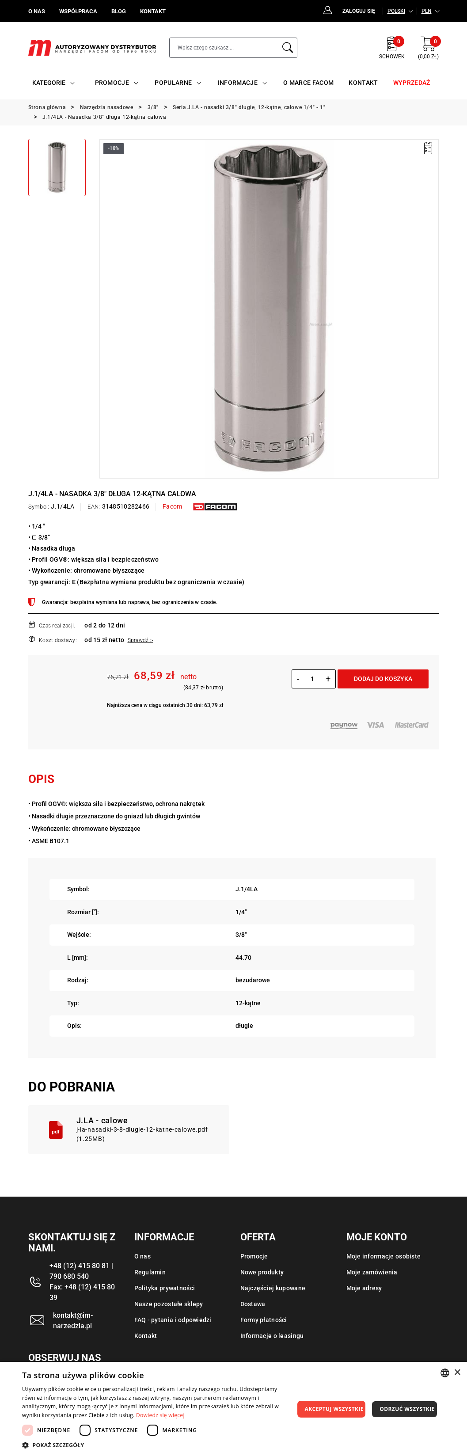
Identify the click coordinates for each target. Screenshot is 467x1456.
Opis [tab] (41, 779)
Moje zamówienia (372, 1272)
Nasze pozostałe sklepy (168, 1304)
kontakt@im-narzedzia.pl (73, 1320)
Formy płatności (263, 1319)
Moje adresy (364, 1288)
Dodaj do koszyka (383, 678)
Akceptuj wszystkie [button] (334, 1409)
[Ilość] (312, 679)
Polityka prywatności (164, 1288)
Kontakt (145, 1335)
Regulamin (150, 1272)
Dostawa (253, 1304)
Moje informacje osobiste (383, 1256)
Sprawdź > (140, 640)
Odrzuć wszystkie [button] (407, 1409)
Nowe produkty (262, 1272)
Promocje (254, 1256)
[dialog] (233, 1409)
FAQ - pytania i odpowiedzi (173, 1319)
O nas (142, 1256)
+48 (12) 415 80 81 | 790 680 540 (81, 1271)
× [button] (457, 1372)
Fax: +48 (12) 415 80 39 (82, 1292)
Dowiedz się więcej (160, 1415)
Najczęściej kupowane (273, 1288)
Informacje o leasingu (272, 1335)
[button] (158, 1445)
